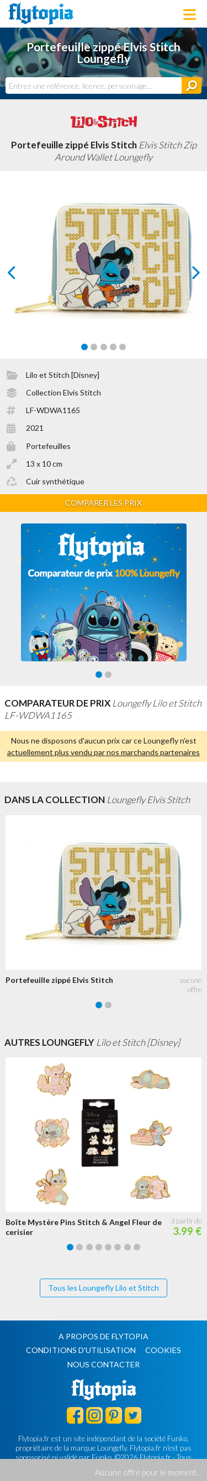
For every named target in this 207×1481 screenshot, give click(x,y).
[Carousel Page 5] (122, 347)
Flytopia (40, 14)
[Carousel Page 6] (117, 1247)
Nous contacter (103, 1364)
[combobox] (94, 85)
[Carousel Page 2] (94, 347)
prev (24, 275)
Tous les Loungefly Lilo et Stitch (103, 1287)
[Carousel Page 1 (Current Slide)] (84, 347)
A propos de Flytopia (103, 1336)
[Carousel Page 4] (113, 347)
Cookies (163, 1350)
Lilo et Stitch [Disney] (62, 374)
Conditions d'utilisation (81, 1350)
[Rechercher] (191, 85)
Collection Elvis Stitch (63, 392)
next (183, 275)
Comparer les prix (103, 502)
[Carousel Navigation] (103, 272)
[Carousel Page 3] (103, 347)
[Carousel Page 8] (137, 1247)
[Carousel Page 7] (127, 1247)
